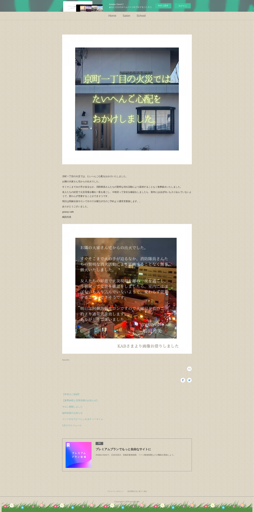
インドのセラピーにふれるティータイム (82, 419)
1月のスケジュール (72, 425)
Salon (126, 15)
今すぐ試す (163, 5)
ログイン (183, 6)
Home (112, 15)
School (141, 15)
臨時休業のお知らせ (72, 413)
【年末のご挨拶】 (71, 394)
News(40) (65, 360)
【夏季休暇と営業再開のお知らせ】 (80, 400)
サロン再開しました (72, 406)
